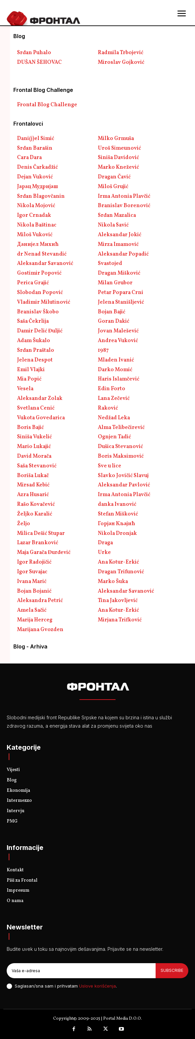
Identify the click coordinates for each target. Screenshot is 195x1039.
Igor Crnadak (34, 215)
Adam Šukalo (33, 340)
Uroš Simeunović (119, 148)
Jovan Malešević (118, 331)
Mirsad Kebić (33, 485)
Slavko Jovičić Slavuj (123, 475)
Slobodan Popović (40, 292)
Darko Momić (115, 370)
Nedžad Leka (114, 418)
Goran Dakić (113, 321)
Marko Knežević (118, 167)
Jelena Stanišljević (121, 302)
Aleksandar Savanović (45, 263)
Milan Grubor (115, 283)
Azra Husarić (33, 494)
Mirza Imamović (118, 244)
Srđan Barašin (34, 148)
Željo (23, 524)
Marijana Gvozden (40, 629)
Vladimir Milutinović (43, 302)
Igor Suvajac (32, 572)
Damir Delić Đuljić (39, 331)
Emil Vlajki (31, 370)
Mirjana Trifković (120, 620)
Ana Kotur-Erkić (118, 562)
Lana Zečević (114, 398)
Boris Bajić (30, 427)
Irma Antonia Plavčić (124, 196)
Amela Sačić (31, 610)
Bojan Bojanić (34, 591)
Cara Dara (29, 157)
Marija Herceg (34, 620)
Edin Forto (111, 389)
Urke (104, 552)
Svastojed (110, 263)
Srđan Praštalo (35, 350)
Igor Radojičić (34, 562)
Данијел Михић (38, 244)
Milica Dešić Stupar (41, 533)
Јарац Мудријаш (37, 186)
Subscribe (172, 970)
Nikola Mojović (36, 205)
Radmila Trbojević (120, 52)
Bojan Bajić (111, 312)
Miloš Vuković (34, 235)
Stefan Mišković (118, 514)
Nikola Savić (113, 225)
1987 (103, 350)
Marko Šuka (113, 581)
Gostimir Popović (39, 273)
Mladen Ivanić (116, 360)
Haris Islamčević (118, 379)
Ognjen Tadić (114, 437)
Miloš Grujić (113, 186)
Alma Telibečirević (121, 427)
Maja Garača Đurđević (43, 552)
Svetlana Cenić (35, 408)
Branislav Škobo (38, 312)
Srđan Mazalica (117, 215)
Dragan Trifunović (121, 572)
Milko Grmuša (116, 138)
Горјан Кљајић (116, 524)
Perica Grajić (33, 283)
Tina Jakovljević (118, 600)
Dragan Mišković (119, 273)
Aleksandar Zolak (39, 398)
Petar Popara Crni (120, 292)
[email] (81, 970)
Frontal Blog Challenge (47, 105)
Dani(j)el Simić (35, 138)
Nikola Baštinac (36, 225)
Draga (105, 543)
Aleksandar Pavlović (124, 485)
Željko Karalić (34, 514)
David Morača (34, 456)
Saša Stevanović (36, 466)
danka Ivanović (117, 504)
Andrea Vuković (118, 340)
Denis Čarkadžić (37, 167)
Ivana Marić (31, 581)
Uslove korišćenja (97, 986)
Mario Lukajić (34, 446)
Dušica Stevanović (120, 446)
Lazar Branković (37, 543)
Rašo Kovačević (36, 504)
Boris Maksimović (121, 456)
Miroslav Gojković (121, 62)
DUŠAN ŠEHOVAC (39, 62)
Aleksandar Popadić (123, 254)
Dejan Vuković (35, 177)
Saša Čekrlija (33, 321)
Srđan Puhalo (34, 52)
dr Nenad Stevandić (41, 254)
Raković (108, 408)
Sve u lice (109, 466)
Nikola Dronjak (117, 533)
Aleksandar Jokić (119, 235)
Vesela (25, 389)
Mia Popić (29, 379)
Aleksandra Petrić (40, 600)
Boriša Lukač (33, 475)
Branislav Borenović (124, 205)
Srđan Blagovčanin (41, 196)
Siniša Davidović (118, 157)
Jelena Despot (35, 360)
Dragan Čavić (114, 177)
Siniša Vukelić (34, 437)
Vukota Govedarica (41, 418)
